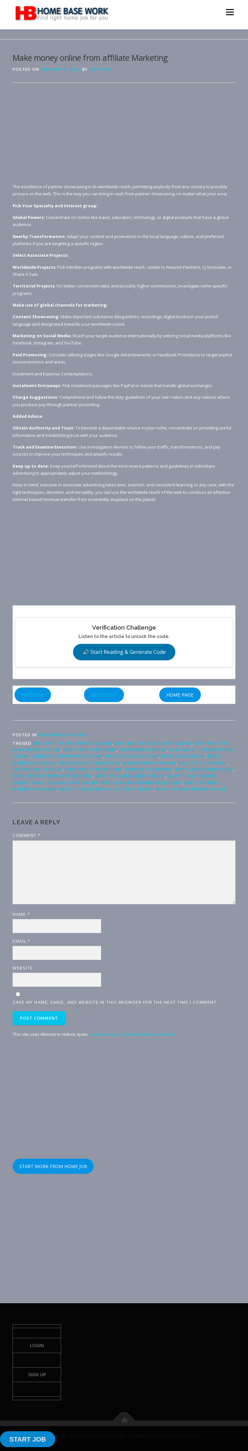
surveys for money (148, 769)
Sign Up (37, 1374)
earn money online (143, 750)
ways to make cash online (65, 782)
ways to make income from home (141, 782)
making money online (150, 763)
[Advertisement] (124, 137)
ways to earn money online (130, 776)
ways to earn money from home (52, 776)
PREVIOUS (33, 694)
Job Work (100, 69)
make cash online (183, 756)
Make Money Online (62, 735)
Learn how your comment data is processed (132, 1034)
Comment (27, 835)
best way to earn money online (72, 743)
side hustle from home (94, 769)
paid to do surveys (203, 763)
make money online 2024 (90, 763)
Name (21, 914)
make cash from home (132, 756)
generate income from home (67, 756)
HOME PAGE (180, 694)
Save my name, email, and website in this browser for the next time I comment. (115, 1002)
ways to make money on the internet (107, 789)
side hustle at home (38, 769)
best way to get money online (153, 743)
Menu (229, 12)
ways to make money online (192, 789)
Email (22, 941)
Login (37, 1345)
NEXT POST (104, 694)
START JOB (27, 1439)
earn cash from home (90, 750)
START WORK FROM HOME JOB (53, 1166)
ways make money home (204, 769)
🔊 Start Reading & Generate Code (124, 651)
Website (23, 968)
